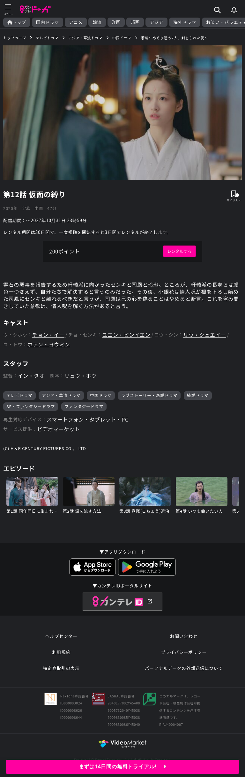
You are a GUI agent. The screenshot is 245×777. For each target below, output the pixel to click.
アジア (156, 22)
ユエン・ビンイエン (126, 334)
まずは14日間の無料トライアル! (123, 766)
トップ (16, 22)
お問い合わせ (183, 636)
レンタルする (179, 251)
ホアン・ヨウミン (48, 344)
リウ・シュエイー (204, 334)
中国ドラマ (101, 395)
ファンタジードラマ (83, 406)
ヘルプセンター (61, 636)
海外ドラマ (184, 22)
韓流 (97, 22)
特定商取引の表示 (61, 668)
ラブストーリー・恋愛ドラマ (149, 395)
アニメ (76, 22)
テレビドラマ (19, 395)
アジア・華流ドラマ (61, 395)
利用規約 (61, 652)
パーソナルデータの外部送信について (184, 668)
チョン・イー (48, 334)
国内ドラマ (47, 22)
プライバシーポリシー (184, 652)
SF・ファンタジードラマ (30, 406)
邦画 (135, 22)
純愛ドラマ (198, 395)
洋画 (116, 22)
